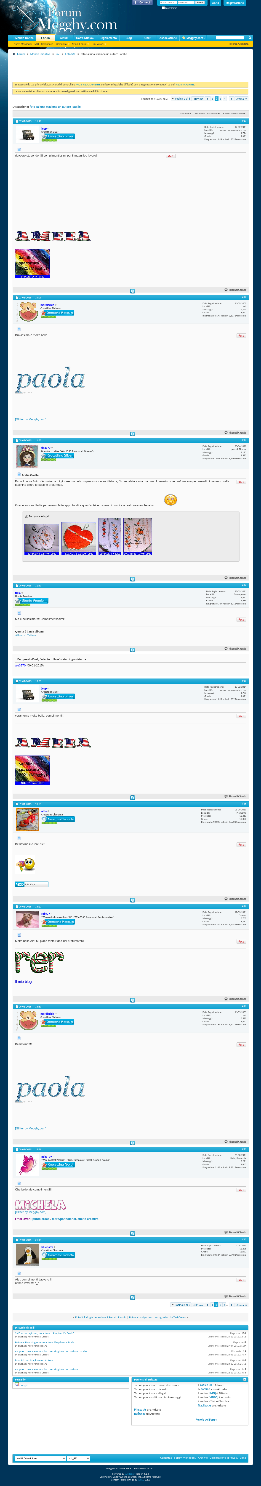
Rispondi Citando (235, 289)
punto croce (41, 1219)
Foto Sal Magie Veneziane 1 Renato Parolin (100, 1317)
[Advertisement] (96, 67)
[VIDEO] (213, 1397)
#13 (244, 440)
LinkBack (184, 113)
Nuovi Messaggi (23, 44)
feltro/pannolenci (64, 1219)
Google (23, 1385)
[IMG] (212, 1393)
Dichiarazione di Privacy (224, 1457)
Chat (147, 38)
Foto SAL (70, 54)
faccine (205, 1389)
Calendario (47, 44)
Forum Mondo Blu (185, 1457)
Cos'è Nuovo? (85, 38)
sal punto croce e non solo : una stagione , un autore (46, 1369)
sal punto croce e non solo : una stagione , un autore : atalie (51, 1351)
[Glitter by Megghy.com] (30, 419)
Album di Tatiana (25, 635)
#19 (244, 1149)
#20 (244, 1239)
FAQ (36, 44)
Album (64, 38)
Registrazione (235, 3)
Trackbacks (204, 1405)
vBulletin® (130, 1473)
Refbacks (139, 1413)
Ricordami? (169, 8)
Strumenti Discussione (206, 113)
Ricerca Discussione (233, 113)
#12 (244, 297)
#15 (244, 680)
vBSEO (141, 1479)
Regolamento (108, 38)
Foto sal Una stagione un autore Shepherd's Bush (44, 1342)
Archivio (203, 1457)
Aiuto (215, 3)
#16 (244, 803)
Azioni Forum (79, 44)
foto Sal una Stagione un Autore (34, 1360)
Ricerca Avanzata (238, 43)
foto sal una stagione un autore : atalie (55, 107)
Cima (243, 1457)
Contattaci (166, 1457)
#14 (244, 585)
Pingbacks (140, 1409)
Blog (129, 38)
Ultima (241, 98)
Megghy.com (192, 38)
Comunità (61, 44)
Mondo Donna (24, 38)
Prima (198, 98)
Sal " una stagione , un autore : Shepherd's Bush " (44, 1333)
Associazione (168, 38)
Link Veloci (97, 44)
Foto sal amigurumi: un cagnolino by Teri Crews (157, 1317)
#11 (244, 120)
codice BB (206, 1385)
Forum (45, 38)
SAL (58, 54)
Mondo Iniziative (40, 54)
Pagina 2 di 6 (182, 98)
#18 (244, 1006)
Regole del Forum (206, 1419)
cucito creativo (88, 1219)
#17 (244, 906)
